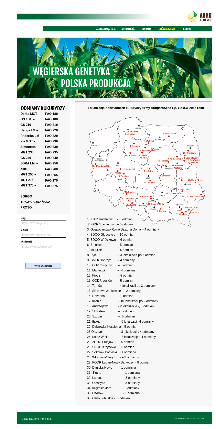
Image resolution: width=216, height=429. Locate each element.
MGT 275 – (28, 180)
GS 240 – (27, 158)
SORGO (26, 196)
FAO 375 (51, 186)
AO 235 (52, 152)
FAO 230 (51, 141)
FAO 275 (51, 180)
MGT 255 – (28, 174)
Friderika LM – (31, 135)
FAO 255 (51, 175)
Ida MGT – (27, 141)
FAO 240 (51, 158)
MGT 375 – (28, 185)
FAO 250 (51, 163)
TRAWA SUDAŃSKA (35, 202)
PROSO (26, 207)
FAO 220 (51, 130)
